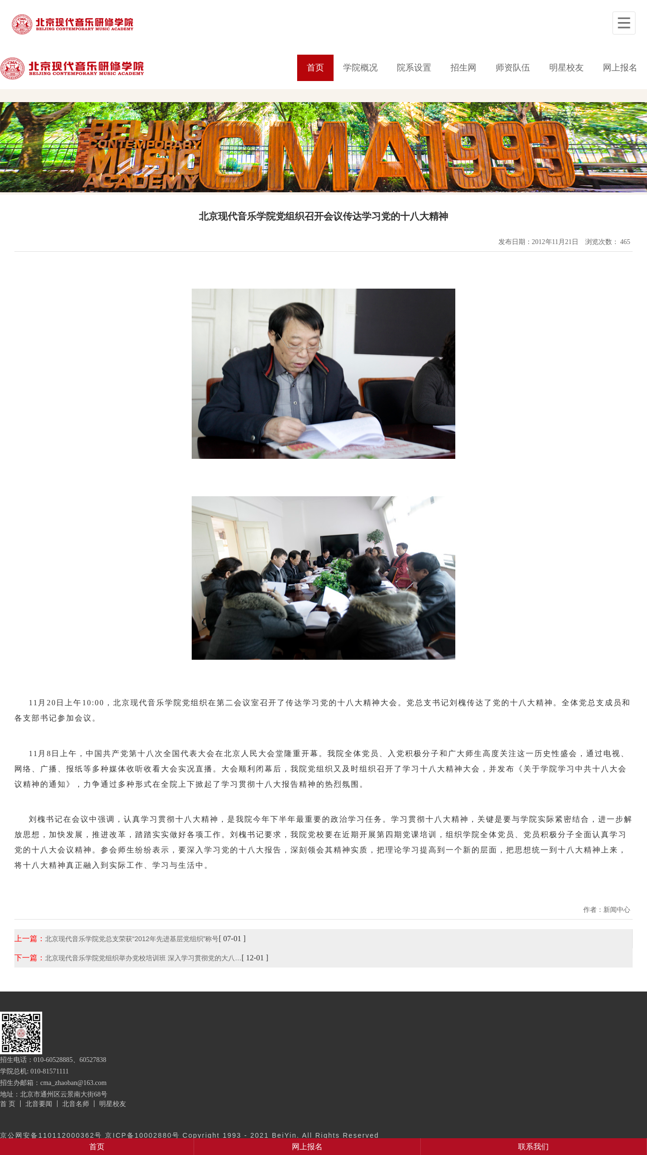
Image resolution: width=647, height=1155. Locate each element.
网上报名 (620, 67)
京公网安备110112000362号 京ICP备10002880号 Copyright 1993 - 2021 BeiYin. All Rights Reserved (189, 1135)
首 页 (7, 1104)
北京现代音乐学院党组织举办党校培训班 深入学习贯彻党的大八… (143, 958)
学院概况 (360, 67)
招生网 (463, 67)
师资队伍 (513, 67)
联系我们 (533, 1147)
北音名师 (75, 1104)
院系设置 (414, 67)
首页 (315, 67)
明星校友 (566, 67)
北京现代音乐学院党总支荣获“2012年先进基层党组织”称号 (132, 939)
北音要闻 (38, 1104)
